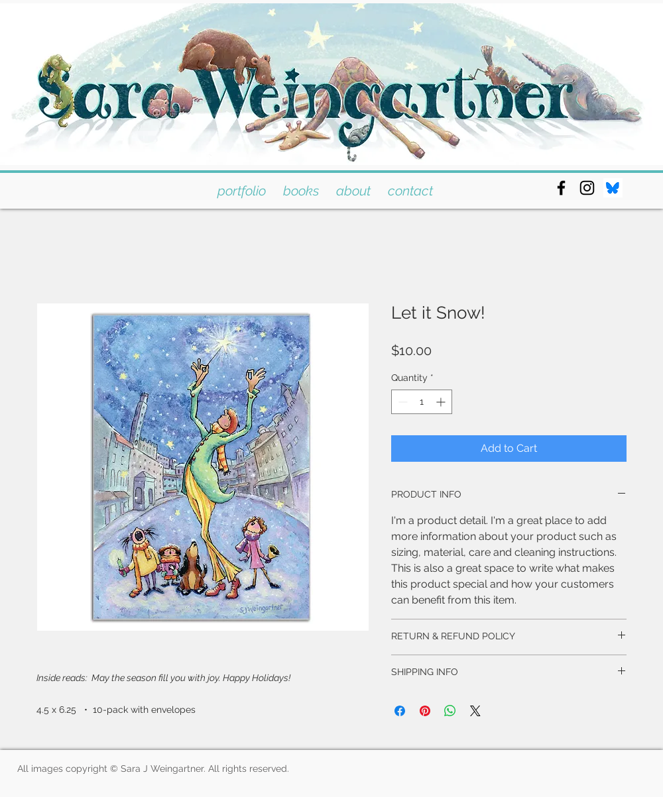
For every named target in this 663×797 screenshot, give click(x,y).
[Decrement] (401, 401)
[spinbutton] (422, 401)
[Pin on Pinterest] (425, 711)
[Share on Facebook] (400, 711)
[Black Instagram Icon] (587, 187)
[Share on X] (475, 711)
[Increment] (442, 401)
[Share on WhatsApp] (450, 711)
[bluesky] (613, 187)
